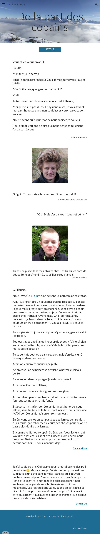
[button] (3, 4)
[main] (50, 21)
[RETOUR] (50, 49)
